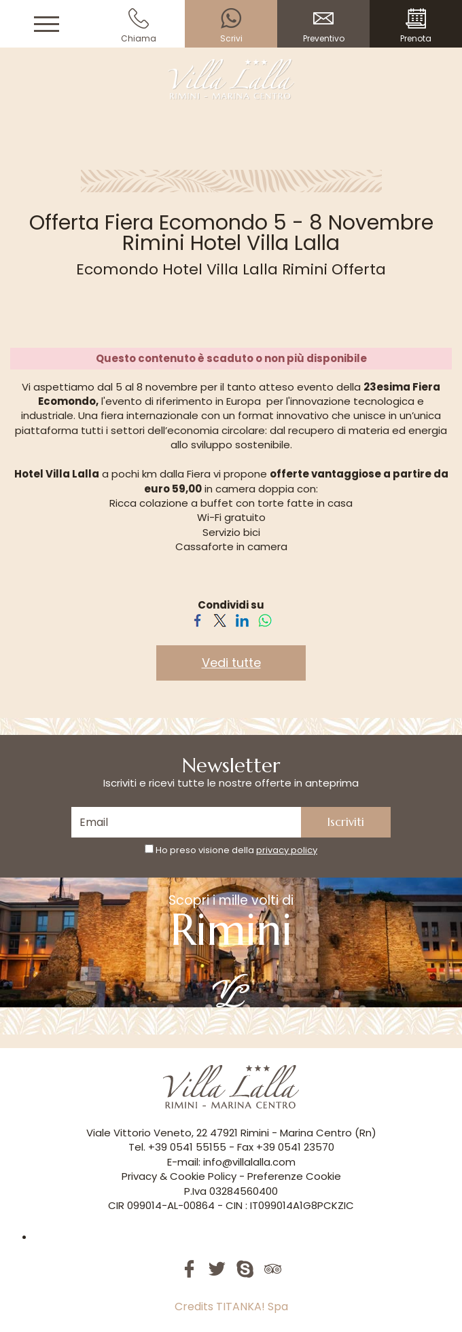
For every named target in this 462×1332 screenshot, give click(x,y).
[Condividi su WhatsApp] (264, 619)
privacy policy (286, 850)
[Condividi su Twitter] (220, 619)
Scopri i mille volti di (231, 949)
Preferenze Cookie (294, 1176)
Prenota (416, 26)
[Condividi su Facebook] (197, 619)
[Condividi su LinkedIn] (242, 619)
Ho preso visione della (236, 850)
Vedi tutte (231, 662)
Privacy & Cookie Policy (179, 1176)
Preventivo (323, 26)
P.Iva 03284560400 (231, 1191)
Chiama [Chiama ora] (138, 26)
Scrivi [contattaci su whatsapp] (231, 26)
